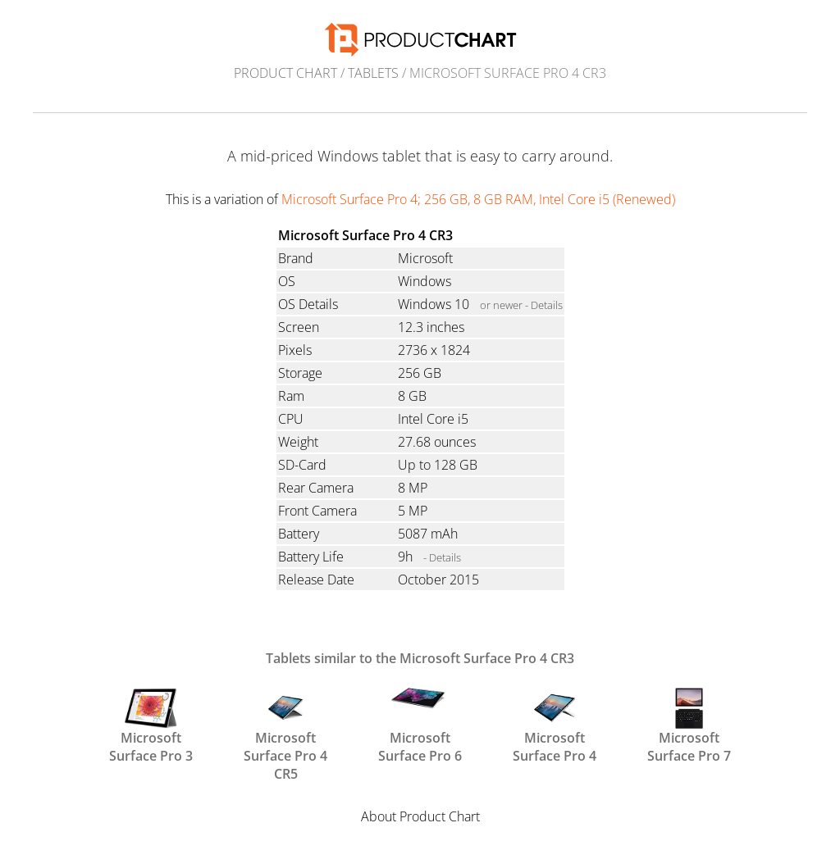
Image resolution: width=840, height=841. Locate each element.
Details (547, 305)
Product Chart (285, 73)
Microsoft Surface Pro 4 (554, 724)
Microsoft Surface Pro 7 (689, 724)
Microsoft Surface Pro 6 (420, 724)
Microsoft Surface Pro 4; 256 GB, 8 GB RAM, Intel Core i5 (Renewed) (478, 199)
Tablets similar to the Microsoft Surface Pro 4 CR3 (420, 658)
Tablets (373, 73)
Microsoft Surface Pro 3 (151, 724)
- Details (442, 557)
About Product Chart (420, 816)
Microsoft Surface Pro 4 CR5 (285, 724)
